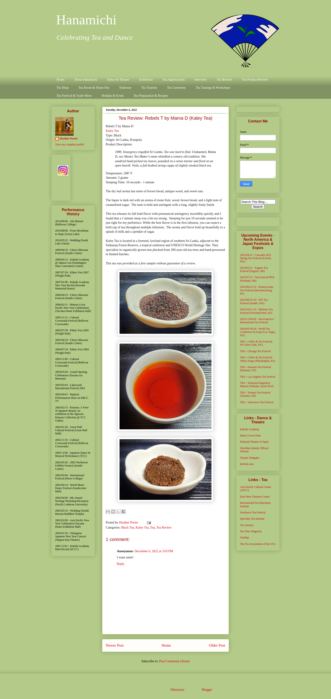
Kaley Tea (112, 131)
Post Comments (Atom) (174, 661)
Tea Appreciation (174, 79)
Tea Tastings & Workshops (213, 87)
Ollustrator (177, 689)
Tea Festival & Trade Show (74, 95)
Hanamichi (86, 19)
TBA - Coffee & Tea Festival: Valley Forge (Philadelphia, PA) (257, 359)
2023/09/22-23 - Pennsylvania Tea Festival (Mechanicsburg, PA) (256, 290)
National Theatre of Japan (254, 441)
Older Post (217, 645)
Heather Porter (129, 522)
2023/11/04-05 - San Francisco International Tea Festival (257, 320)
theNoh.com (247, 464)
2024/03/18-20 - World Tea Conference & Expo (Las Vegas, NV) (258, 332)
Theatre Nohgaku (249, 457)
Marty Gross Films (250, 435)
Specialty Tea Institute (252, 518)
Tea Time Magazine (251, 531)
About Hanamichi (85, 79)
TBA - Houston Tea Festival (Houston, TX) (255, 368)
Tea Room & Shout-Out (93, 87)
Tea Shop (62, 87)
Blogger (207, 689)
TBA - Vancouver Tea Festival (256, 402)
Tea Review (224, 79)
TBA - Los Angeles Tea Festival (257, 376)
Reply (120, 564)
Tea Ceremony (176, 87)
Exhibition (146, 79)
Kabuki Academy (249, 429)
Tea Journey (246, 525)
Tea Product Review (255, 79)
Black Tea (127, 527)
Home (60, 79)
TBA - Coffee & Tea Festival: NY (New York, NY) (256, 343)
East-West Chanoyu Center (255, 496)
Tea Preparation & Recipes (151, 95)
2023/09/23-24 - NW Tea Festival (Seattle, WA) (254, 301)
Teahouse (125, 87)
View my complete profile (69, 144)
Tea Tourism (149, 87)
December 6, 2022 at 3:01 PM (154, 551)
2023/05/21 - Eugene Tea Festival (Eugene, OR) (254, 269)
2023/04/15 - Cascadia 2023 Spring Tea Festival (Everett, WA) (256, 258)
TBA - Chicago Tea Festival (255, 351)
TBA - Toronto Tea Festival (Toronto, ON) (255, 394)
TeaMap (244, 537)
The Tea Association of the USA (258, 544)
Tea (152, 527)
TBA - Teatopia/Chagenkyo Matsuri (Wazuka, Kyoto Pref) (257, 384)
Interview (200, 79)
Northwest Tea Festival (252, 512)
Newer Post (115, 645)
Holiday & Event (113, 95)
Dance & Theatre (118, 79)
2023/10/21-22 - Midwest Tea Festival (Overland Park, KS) (256, 311)
